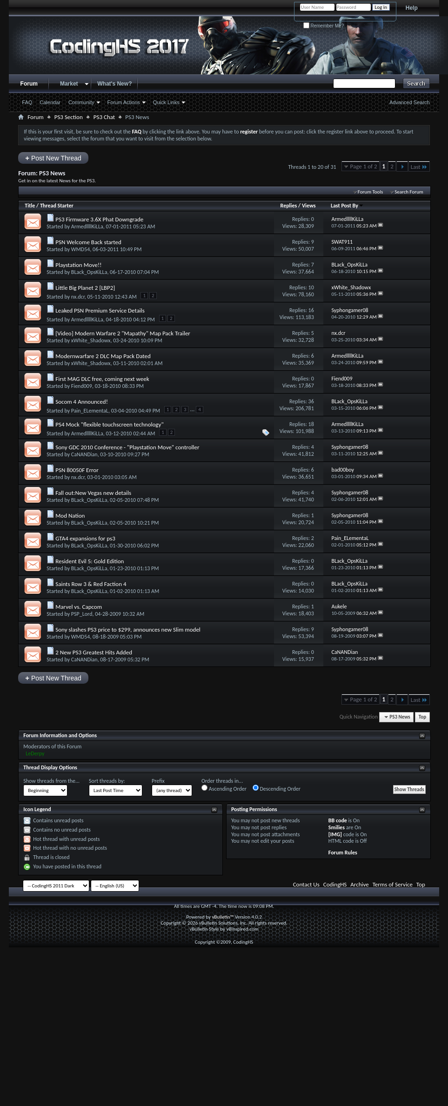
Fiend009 (81, 386)
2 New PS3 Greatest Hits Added (93, 652)
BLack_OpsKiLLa (89, 272)
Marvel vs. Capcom (78, 606)
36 (311, 401)
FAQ (27, 102)
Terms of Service (393, 884)
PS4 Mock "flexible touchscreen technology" (109, 424)
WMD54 (80, 249)
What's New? (114, 83)
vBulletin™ (223, 917)
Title (30, 205)
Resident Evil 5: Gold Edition (89, 561)
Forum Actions (123, 102)
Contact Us (306, 884)
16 (311, 310)
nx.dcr (78, 296)
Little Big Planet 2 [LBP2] (85, 287)
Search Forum (409, 192)
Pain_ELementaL (89, 410)
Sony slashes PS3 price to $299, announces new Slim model (128, 629)
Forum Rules (342, 852)
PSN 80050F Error (76, 469)
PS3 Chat (104, 116)
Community (81, 102)
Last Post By (347, 205)
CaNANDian (84, 454)
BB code (337, 820)
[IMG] (335, 834)
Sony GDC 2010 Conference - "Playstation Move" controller (127, 447)
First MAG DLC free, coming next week (102, 378)
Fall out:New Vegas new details (93, 492)
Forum (29, 83)
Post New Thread (53, 158)
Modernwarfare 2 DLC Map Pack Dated (103, 356)
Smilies (336, 827)
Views (309, 205)
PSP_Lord (82, 614)
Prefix (158, 781)
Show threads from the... (51, 781)
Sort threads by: (107, 781)
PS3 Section (68, 116)
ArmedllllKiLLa (87, 226)
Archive (359, 884)
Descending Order (277, 788)
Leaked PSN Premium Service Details (100, 310)
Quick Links (166, 102)
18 (311, 424)
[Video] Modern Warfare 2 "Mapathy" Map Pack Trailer (122, 333)
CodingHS (335, 884)
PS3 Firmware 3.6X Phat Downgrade (99, 219)
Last (419, 166)
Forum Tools (370, 192)
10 (311, 287)
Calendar (50, 102)
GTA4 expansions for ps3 (85, 538)
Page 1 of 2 (363, 166)
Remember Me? (323, 25)
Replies (289, 205)
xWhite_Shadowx (91, 340)
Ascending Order (224, 788)
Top (422, 717)
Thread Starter (57, 205)
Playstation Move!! (78, 264)
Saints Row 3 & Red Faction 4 (90, 583)
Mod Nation (70, 515)
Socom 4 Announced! (81, 401)
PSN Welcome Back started (88, 242)
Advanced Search (409, 102)
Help (412, 8)
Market (69, 83)
